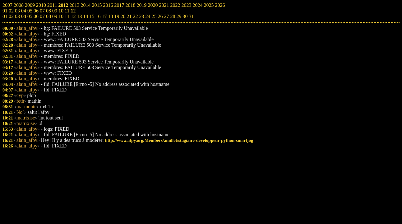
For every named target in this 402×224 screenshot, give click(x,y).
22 (135, 16)
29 (178, 16)
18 (110, 16)
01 (4, 16)
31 (191, 16)
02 (11, 16)
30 (185, 16)
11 (67, 16)
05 (29, 16)
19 (116, 16)
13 (79, 16)
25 (153, 16)
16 (97, 16)
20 (122, 16)
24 (147, 16)
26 (160, 16)
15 (91, 16)
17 (104, 16)
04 (23, 16)
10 (60, 16)
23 (141, 16)
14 (85, 16)
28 (172, 16)
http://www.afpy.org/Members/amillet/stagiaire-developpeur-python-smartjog (179, 140)
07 (42, 16)
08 (48, 16)
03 (17, 16)
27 (166, 16)
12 (73, 16)
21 (129, 16)
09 (54, 16)
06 (36, 16)
